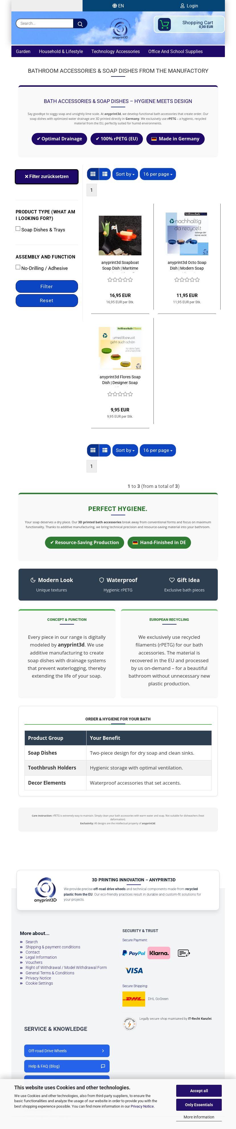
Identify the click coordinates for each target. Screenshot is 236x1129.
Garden (23, 51)
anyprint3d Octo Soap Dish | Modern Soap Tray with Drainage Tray (187, 267)
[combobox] (125, 175)
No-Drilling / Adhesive (42, 269)
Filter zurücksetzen (47, 177)
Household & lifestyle (61, 51)
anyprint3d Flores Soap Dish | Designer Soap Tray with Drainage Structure (120, 382)
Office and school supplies (175, 51)
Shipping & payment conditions (53, 948)
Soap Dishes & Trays (40, 230)
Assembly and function (45, 258)
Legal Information (41, 958)
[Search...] (80, 23)
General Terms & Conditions (50, 974)
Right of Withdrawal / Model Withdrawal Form (66, 968)
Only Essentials (199, 1104)
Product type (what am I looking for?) (45, 216)
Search (32, 943)
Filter (46, 287)
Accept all (199, 1090)
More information (199, 1117)
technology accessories (115, 51)
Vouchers (34, 963)
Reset (47, 301)
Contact (33, 953)
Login (189, 6)
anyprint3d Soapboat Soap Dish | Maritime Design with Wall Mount (120, 267)
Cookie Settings (39, 984)
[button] (93, 175)
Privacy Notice (142, 1106)
